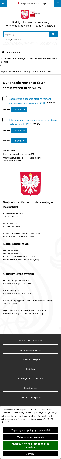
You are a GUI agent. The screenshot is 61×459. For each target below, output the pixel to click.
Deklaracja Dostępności (30, 397)
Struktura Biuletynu (30, 359)
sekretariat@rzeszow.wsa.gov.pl (25, 259)
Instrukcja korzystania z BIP (30, 378)
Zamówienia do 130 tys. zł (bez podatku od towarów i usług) (29, 60)
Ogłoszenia (12, 52)
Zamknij (30, 453)
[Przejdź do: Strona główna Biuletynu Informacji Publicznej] (2, 52)
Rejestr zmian (30, 388)
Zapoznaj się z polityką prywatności (30, 430)
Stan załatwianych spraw (30, 340)
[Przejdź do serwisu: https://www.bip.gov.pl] (30, 3)
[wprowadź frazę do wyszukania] (26, 34)
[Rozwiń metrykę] (19, 109)
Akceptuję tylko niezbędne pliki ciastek (30, 445)
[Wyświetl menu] (57, 3)
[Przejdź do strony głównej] (30, 19)
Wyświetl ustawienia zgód (31, 436)
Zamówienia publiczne (30, 350)
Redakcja (30, 369)
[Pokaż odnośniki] (3, 3)
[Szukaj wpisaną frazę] (53, 34)
